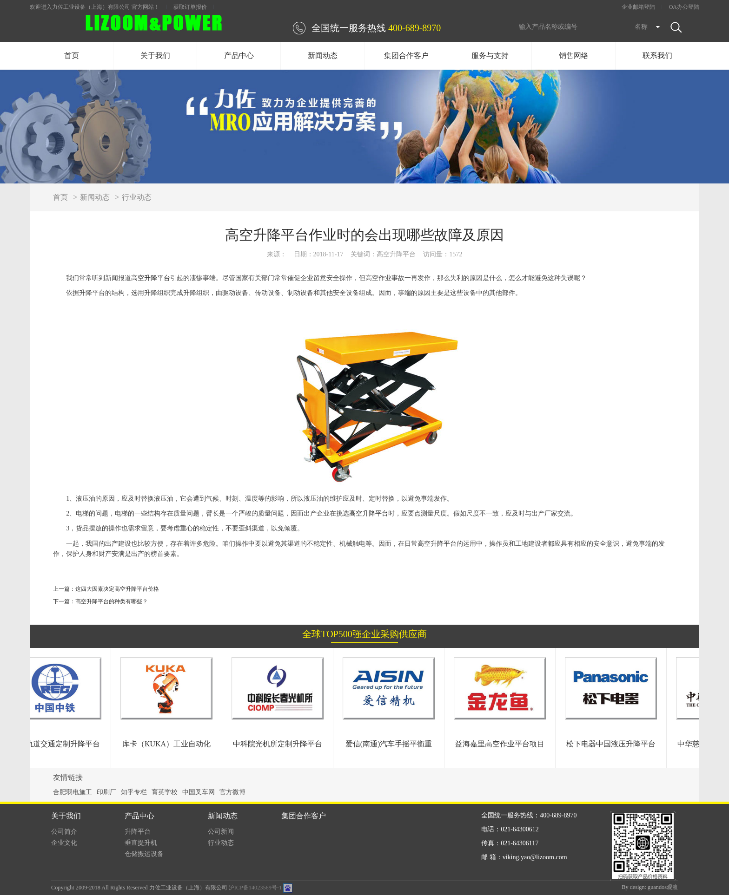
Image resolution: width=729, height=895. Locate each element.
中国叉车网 (198, 792)
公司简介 (64, 831)
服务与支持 (490, 55)
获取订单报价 (190, 7)
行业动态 (137, 197)
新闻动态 (323, 55)
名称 (641, 26)
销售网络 (574, 55)
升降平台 (138, 831)
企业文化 (64, 842)
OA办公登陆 (684, 7)
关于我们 (155, 55)
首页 (71, 55)
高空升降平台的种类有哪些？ (111, 601)
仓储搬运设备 (144, 853)
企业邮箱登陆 (638, 7)
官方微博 (232, 792)
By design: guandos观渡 (650, 887)
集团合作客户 (406, 55)
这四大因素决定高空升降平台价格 (117, 589)
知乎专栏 (134, 792)
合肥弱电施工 (72, 792)
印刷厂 (106, 792)
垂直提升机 (141, 842)
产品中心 (239, 55)
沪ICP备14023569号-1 (255, 887)
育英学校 (165, 792)
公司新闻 (221, 831)
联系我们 (657, 55)
